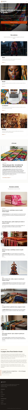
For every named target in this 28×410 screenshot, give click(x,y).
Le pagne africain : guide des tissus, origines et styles (13, 307)
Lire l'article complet (6, 177)
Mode (2, 391)
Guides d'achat (14, 25)
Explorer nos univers (14, 22)
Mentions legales (3, 403)
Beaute (2, 392)
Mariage (2, 396)
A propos (2, 400)
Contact (2, 402)
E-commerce (3, 394)
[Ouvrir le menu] (27, 1)
